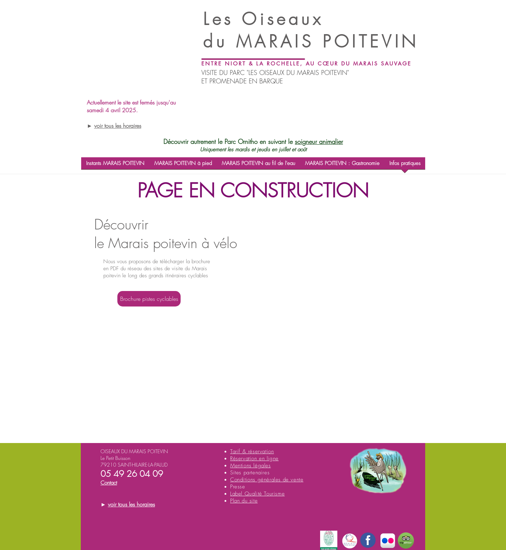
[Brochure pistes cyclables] (149, 298)
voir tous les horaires (117, 125)
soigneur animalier (319, 141)
